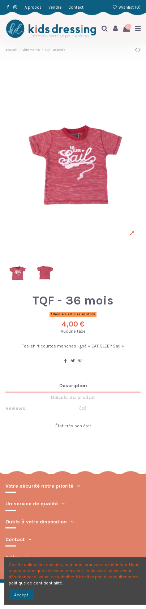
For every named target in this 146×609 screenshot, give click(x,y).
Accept (21, 594)
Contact (75, 7)
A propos (34, 7)
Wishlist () (126, 7)
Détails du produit (73, 398)
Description (73, 386)
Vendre (55, 7)
